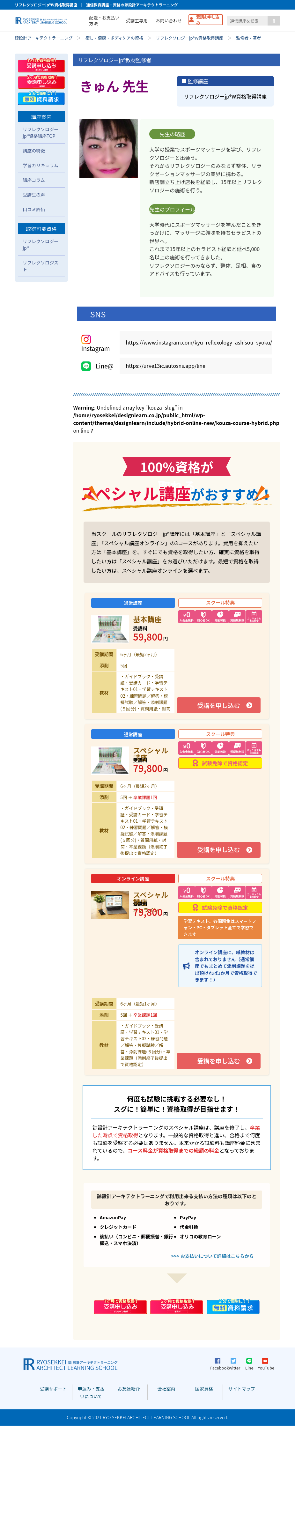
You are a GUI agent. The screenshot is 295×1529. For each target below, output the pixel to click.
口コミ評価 (34, 312)
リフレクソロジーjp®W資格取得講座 (189, 38)
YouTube (265, 1467)
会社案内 (166, 1492)
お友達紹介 (129, 1492)
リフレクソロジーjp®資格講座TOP (40, 235)
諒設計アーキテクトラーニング (43, 38)
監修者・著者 (248, 38)
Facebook (217, 1467)
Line (249, 1467)
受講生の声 (34, 298)
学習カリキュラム (40, 268)
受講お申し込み (207, 19)
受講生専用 (137, 20)
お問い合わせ (169, 20)
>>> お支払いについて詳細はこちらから (212, 1358)
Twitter (233, 1467)
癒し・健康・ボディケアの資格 (114, 38)
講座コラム (34, 283)
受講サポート (53, 1492)
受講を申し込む (218, 808)
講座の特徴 (34, 254)
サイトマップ (241, 1492)
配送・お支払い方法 (104, 20)
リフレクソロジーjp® (40, 347)
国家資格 (204, 1492)
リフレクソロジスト (40, 369)
